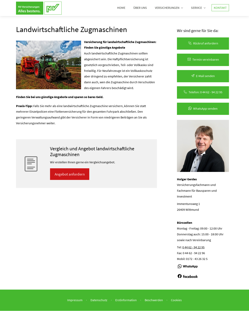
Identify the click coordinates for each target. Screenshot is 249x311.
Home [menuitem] (121, 8)
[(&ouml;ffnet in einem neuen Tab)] (187, 270)
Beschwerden (154, 300)
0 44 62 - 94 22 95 (193, 247)
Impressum (74, 300)
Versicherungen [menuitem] (167, 8)
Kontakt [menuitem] (220, 8)
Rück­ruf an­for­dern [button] (203, 43)
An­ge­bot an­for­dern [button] (70, 174)
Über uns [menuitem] (140, 8)
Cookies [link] (176, 300)
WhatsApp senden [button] (203, 109)
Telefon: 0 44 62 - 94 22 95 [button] (203, 92)
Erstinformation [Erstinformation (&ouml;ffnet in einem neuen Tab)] (126, 300)
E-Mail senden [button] (203, 76)
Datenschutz (98, 300)
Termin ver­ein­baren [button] (203, 60)
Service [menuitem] (196, 8)
